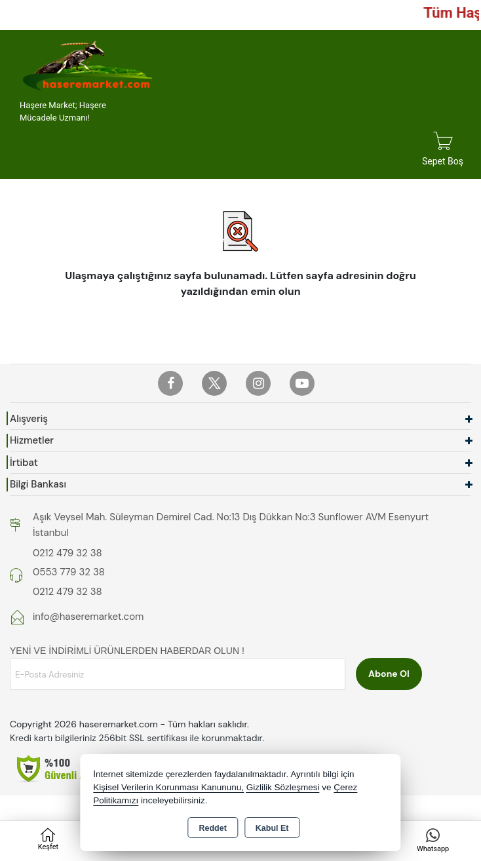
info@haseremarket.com (88, 616)
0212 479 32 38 (67, 553)
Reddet (212, 828)
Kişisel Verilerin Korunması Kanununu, (168, 787)
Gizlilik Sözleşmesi (283, 787)
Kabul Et (272, 828)
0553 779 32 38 (69, 572)
